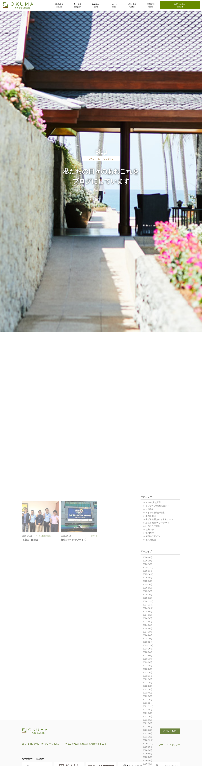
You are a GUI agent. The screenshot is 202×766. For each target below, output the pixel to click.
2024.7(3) (148, 689)
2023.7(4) (148, 730)
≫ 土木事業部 (150, 587)
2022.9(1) (148, 750)
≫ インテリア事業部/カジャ (157, 577)
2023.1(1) (148, 744)
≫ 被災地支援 (150, 611)
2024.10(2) (148, 679)
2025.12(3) (148, 639)
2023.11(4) (148, 717)
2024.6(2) (148, 693)
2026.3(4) (148, 632)
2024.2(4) (148, 706)
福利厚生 (132, 5)
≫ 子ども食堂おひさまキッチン (159, 591)
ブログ (114, 5)
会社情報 (77, 5)
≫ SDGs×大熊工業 (152, 574)
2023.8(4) (148, 727)
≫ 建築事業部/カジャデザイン (158, 594)
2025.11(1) (148, 642)
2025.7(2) (148, 656)
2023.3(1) (148, 737)
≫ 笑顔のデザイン (152, 607)
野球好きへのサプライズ (73, 611)
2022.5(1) (148, 761)
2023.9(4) (148, 723)
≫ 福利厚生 (149, 604)
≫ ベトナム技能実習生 (154, 584)
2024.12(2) (148, 673)
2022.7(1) (148, 754)
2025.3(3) (148, 662)
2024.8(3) (148, 686)
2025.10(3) (148, 645)
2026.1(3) (148, 635)
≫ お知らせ (149, 580)
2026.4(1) (148, 628)
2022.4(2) (148, 764)
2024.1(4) (148, 710)
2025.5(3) (148, 659)
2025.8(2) (148, 652)
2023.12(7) (148, 713)
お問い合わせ (180, 5)
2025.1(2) (148, 669)
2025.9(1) (148, 649)
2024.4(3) (148, 700)
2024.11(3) (148, 676)
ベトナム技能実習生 (43, 607)
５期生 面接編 (30, 611)
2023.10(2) (148, 720)
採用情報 (151, 5)
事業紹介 (59, 5)
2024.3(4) (148, 703)
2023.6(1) (148, 733)
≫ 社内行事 (149, 601)
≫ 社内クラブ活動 (152, 597)
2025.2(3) (148, 666)
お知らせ (96, 5)
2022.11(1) (148, 747)
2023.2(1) (148, 740)
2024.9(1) (148, 683)
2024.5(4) (148, 696)
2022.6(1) (148, 757)
